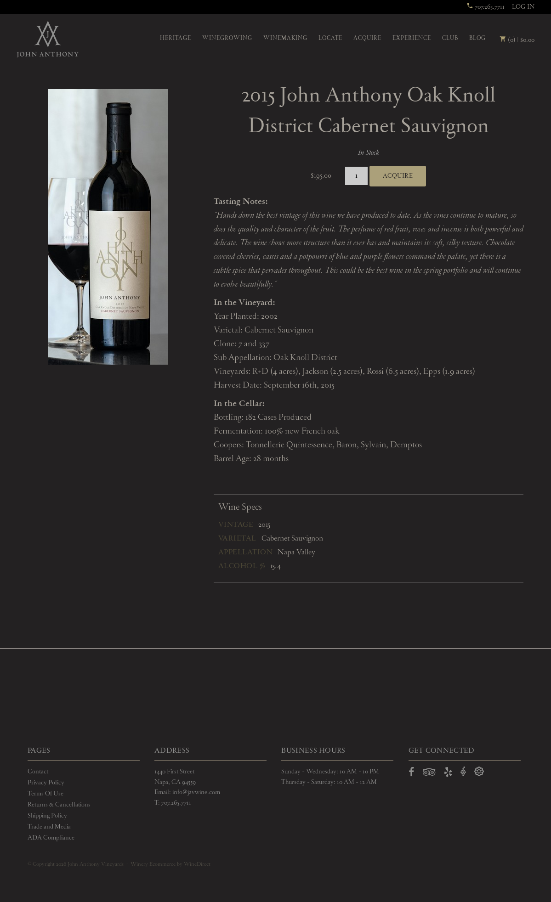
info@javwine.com (196, 792)
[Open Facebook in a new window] (412, 774)
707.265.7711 (485, 7)
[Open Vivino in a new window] (463, 772)
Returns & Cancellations (59, 805)
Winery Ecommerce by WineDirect (170, 864)
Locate (330, 38)
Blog (477, 38)
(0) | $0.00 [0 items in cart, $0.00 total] (517, 40)
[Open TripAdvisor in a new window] (429, 774)
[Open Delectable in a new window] (479, 772)
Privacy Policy (46, 782)
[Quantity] (356, 176)
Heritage (175, 38)
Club (450, 38)
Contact (38, 771)
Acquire (367, 38)
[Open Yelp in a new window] (448, 774)
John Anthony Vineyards (48, 39)
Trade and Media (49, 827)
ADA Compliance (51, 838)
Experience (411, 38)
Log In (523, 7)
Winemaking (285, 38)
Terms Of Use (45, 793)
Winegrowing (227, 38)
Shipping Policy (47, 816)
